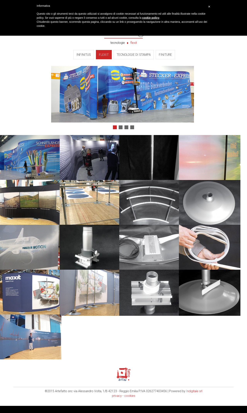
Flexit (104, 55)
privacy (117, 403)
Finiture (165, 55)
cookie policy (150, 17)
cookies (129, 403)
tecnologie (117, 43)
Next (127, 94)
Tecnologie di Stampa (134, 55)
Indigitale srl (194, 398)
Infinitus (83, 55)
